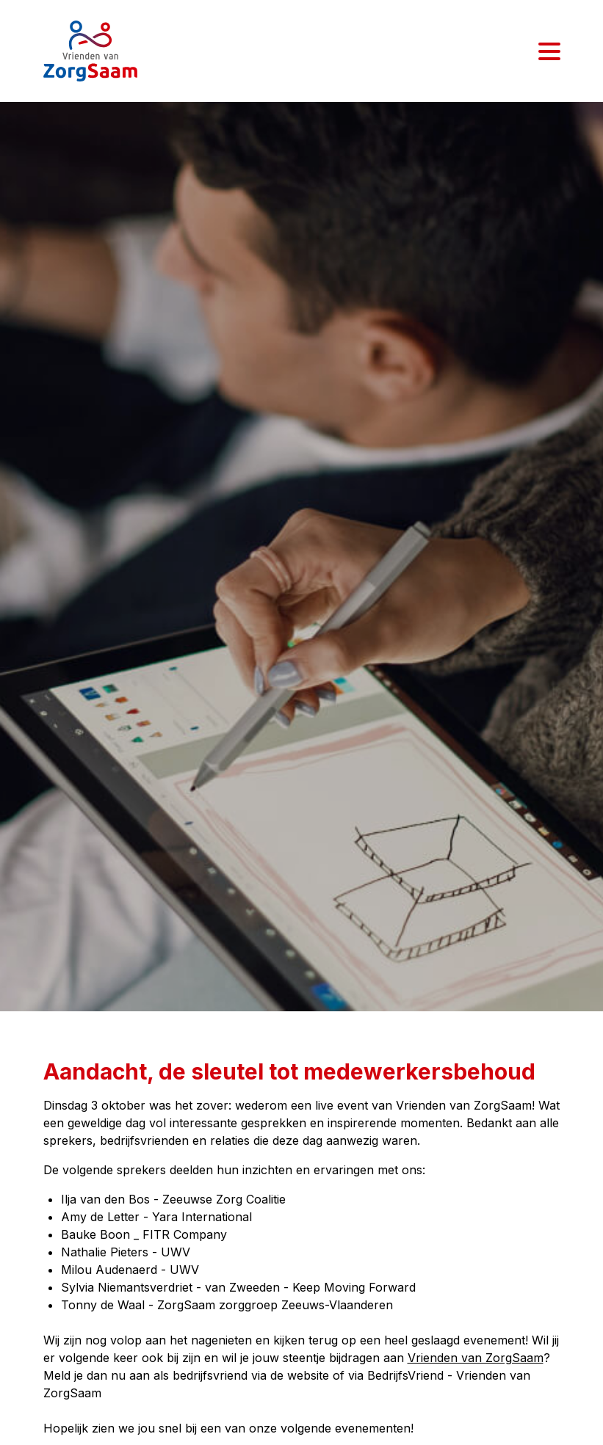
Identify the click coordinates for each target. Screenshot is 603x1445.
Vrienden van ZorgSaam (476, 1357)
